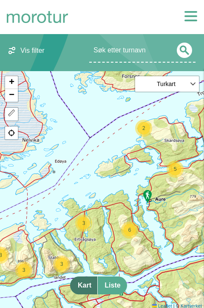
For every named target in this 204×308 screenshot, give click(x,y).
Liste (112, 285)
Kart (84, 285)
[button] (143, 128)
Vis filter (32, 50)
